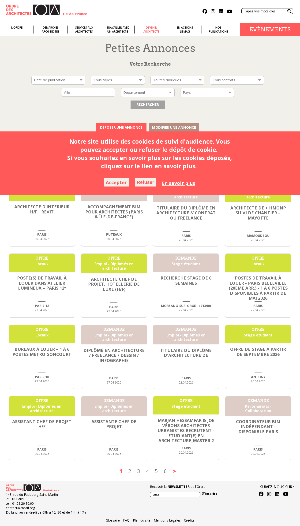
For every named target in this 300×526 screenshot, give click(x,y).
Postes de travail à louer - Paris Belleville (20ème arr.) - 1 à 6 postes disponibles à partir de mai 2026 (258, 288)
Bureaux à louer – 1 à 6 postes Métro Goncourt (41, 351)
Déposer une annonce (121, 127)
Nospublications (218, 30)
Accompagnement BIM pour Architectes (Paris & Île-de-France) (114, 212)
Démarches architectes (50, 30)
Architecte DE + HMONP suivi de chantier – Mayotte (258, 213)
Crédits (189, 520)
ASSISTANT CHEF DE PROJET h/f (41, 424)
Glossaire (113, 520)
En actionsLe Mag (185, 30)
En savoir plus (178, 183)
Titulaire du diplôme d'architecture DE (186, 352)
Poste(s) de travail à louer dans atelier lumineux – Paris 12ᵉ (42, 283)
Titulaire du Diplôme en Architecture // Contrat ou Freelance (186, 213)
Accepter (116, 182)
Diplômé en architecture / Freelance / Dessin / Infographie (114, 355)
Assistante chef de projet (113, 424)
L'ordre (16, 28)
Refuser (145, 182)
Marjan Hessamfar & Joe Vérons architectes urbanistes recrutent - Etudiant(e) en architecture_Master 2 (186, 430)
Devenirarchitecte (151, 30)
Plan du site (141, 520)
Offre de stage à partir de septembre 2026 (258, 351)
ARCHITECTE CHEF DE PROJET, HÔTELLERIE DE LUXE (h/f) (114, 284)
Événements (270, 29)
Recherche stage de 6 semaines (186, 280)
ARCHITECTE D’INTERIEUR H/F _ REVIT (42, 209)
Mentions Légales (167, 520)
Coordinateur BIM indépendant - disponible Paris (258, 426)
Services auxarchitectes (84, 30)
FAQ (126, 520)
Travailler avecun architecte (117, 30)
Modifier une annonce (174, 127)
